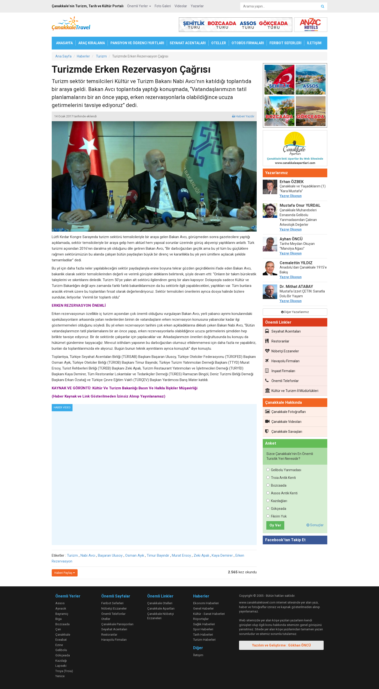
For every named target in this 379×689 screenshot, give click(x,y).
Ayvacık (60, 608)
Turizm (72, 555)
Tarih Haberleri (203, 634)
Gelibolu (61, 650)
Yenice (60, 676)
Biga (58, 619)
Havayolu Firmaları (282, 361)
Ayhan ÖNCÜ (291, 239)
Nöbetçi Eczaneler (282, 351)
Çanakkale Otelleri (159, 603)
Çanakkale (62, 634)
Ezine (59, 645)
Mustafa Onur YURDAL (300, 205)
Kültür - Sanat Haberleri (209, 614)
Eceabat (61, 639)
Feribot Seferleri (112, 603)
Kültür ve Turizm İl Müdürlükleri (291, 390)
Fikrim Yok (276, 516)
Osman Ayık (134, 555)
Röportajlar (201, 619)
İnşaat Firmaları (280, 371)
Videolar (181, 6)
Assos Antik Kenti (282, 493)
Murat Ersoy (181, 555)
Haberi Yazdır (243, 116)
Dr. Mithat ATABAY (296, 286)
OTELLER (218, 43)
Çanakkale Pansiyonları (117, 624)
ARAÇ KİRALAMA (91, 43)
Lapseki (60, 666)
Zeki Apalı (201, 555)
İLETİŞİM (314, 43)
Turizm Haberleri (204, 639)
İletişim (198, 655)
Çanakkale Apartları (161, 608)
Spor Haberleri (203, 629)
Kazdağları (276, 501)
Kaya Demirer (222, 555)
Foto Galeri (163, 6)
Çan (58, 629)
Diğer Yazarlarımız (295, 312)
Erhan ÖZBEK (292, 181)
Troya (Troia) (64, 671)
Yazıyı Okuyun (291, 196)
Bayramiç (61, 614)
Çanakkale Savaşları (283, 431)
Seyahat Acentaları (283, 331)
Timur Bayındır (158, 555)
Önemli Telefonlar (282, 380)
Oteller (105, 619)
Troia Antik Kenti (281, 478)
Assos (60, 603)
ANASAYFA (64, 43)
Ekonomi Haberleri (206, 603)
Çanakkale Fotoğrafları (285, 411)
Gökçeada (276, 509)
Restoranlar (277, 341)
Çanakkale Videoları (283, 421)
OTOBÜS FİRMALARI (248, 43)
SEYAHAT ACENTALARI (188, 43)
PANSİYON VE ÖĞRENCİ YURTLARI (137, 43)
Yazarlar (197, 6)
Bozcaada (276, 485)
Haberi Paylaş (64, 573)
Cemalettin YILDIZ (296, 263)
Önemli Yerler (139, 6)
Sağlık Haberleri (204, 624)
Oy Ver (275, 525)
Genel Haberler (203, 608)
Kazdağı (61, 660)
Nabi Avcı (87, 555)
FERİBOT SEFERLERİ (285, 43)
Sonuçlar (315, 525)
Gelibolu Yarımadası (283, 470)
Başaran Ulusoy (110, 555)
